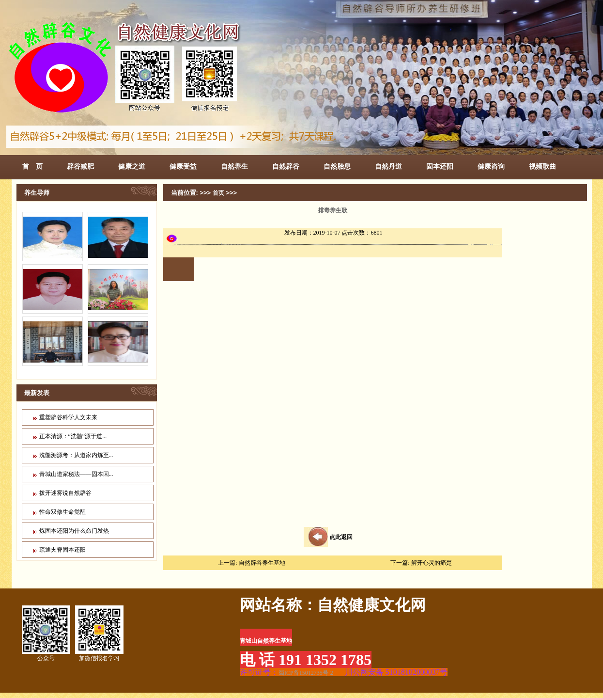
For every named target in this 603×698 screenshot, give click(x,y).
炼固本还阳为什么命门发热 (74, 530)
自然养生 (234, 166)
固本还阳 (439, 166)
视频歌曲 (542, 166)
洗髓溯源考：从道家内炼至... (76, 455)
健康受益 (183, 166)
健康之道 (131, 166)
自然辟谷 (285, 166)
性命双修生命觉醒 (62, 511)
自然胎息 (337, 166)
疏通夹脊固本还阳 (62, 549)
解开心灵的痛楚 (431, 562)
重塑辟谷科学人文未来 (68, 417)
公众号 (46, 633)
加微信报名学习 (99, 633)
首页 (218, 193)
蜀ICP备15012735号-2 (305, 672)
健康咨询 (491, 166)
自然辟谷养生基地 (262, 562)
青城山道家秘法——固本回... (76, 474)
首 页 (32, 166)
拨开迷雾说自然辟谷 (65, 493)
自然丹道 (388, 166)
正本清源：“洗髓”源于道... (73, 436)
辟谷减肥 (80, 166)
